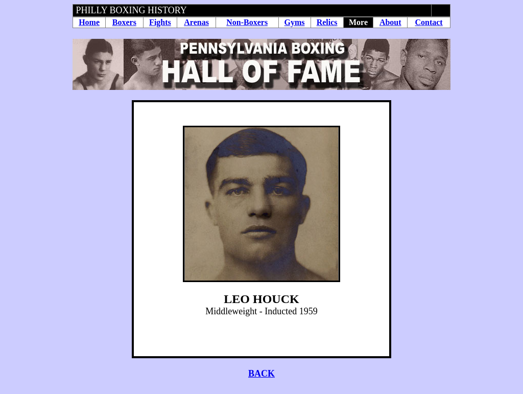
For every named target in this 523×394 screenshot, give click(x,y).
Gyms (294, 22)
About (390, 22)
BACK (261, 373)
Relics (327, 22)
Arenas (196, 22)
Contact (428, 22)
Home (89, 22)
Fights (160, 22)
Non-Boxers (247, 22)
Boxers (124, 22)
